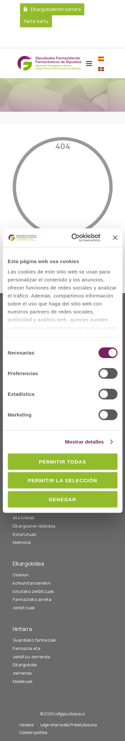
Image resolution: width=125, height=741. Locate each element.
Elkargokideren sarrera (56, 9)
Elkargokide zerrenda (25, 669)
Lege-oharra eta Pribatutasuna (68, 725)
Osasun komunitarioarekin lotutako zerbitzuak (33, 583)
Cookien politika (33, 732)
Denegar (62, 499)
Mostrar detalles (84, 442)
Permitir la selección (62, 480)
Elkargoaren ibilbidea (34, 526)
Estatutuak (24, 534)
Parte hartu (36, 21)
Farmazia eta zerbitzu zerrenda (31, 652)
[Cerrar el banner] (115, 237)
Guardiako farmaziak (34, 640)
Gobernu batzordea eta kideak (33, 513)
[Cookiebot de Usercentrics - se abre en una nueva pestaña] (74, 237)
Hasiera (26, 725)
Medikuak (23, 681)
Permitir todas (62, 461)
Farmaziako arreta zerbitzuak (32, 603)
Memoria (22, 542)
